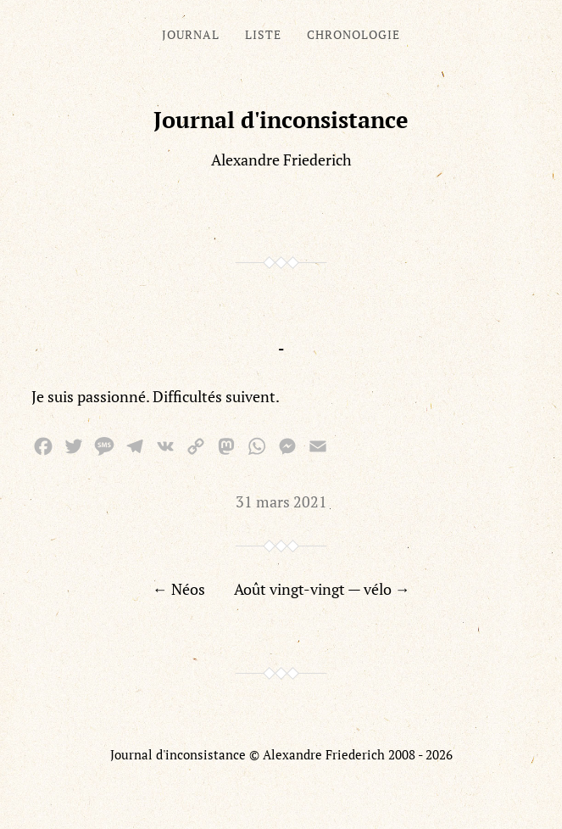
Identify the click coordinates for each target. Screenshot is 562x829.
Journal (191, 34)
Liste (263, 34)
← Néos (179, 589)
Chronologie (353, 34)
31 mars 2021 (281, 501)
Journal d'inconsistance (281, 119)
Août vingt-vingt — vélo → (322, 589)
